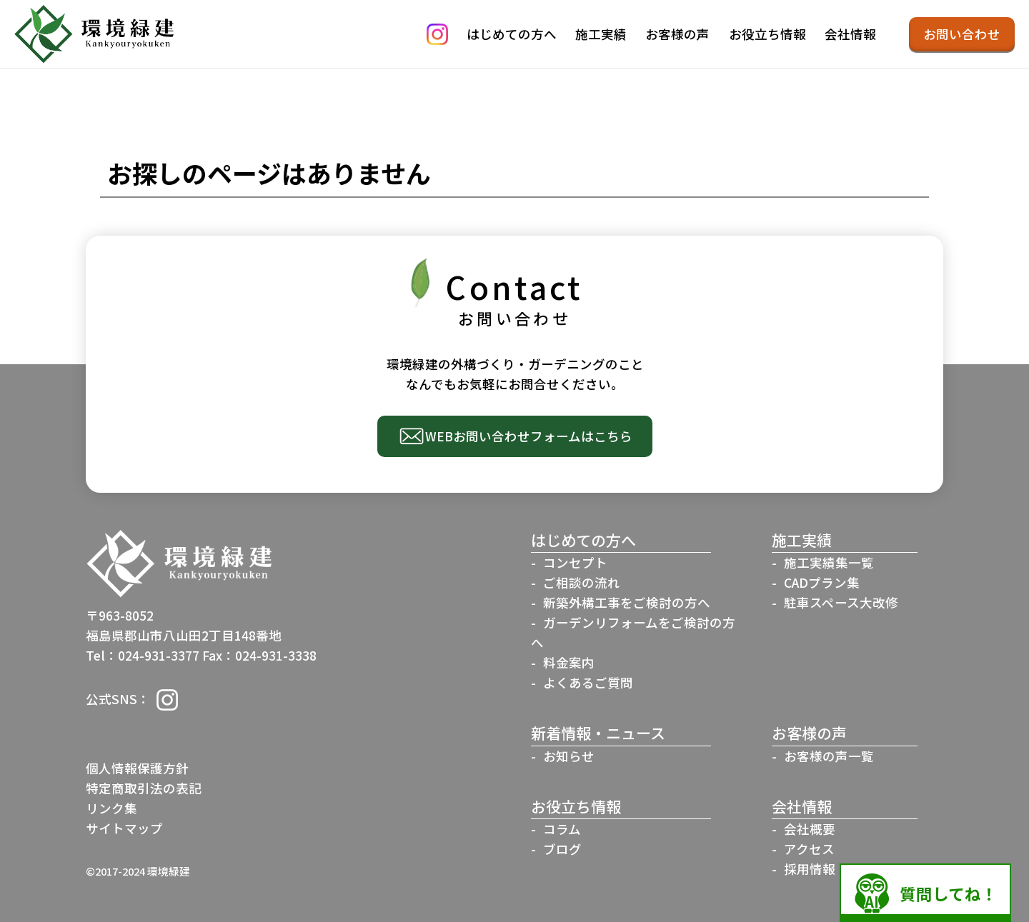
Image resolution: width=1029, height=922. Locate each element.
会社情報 (850, 34)
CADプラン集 (822, 582)
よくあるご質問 (588, 682)
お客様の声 (677, 34)
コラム (562, 829)
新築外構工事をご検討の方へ (626, 602)
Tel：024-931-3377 (142, 655)
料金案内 (569, 662)
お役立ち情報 (767, 34)
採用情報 (809, 869)
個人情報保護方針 (137, 768)
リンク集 (111, 808)
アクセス (809, 849)
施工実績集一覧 (829, 562)
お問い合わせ (961, 34)
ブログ (562, 849)
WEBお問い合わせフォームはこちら (528, 436)
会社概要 (809, 829)
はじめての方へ (512, 34)
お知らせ (569, 756)
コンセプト (575, 562)
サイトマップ (124, 828)
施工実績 (601, 34)
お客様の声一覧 (829, 756)
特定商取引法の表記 (144, 788)
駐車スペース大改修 (841, 602)
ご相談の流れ (581, 582)
